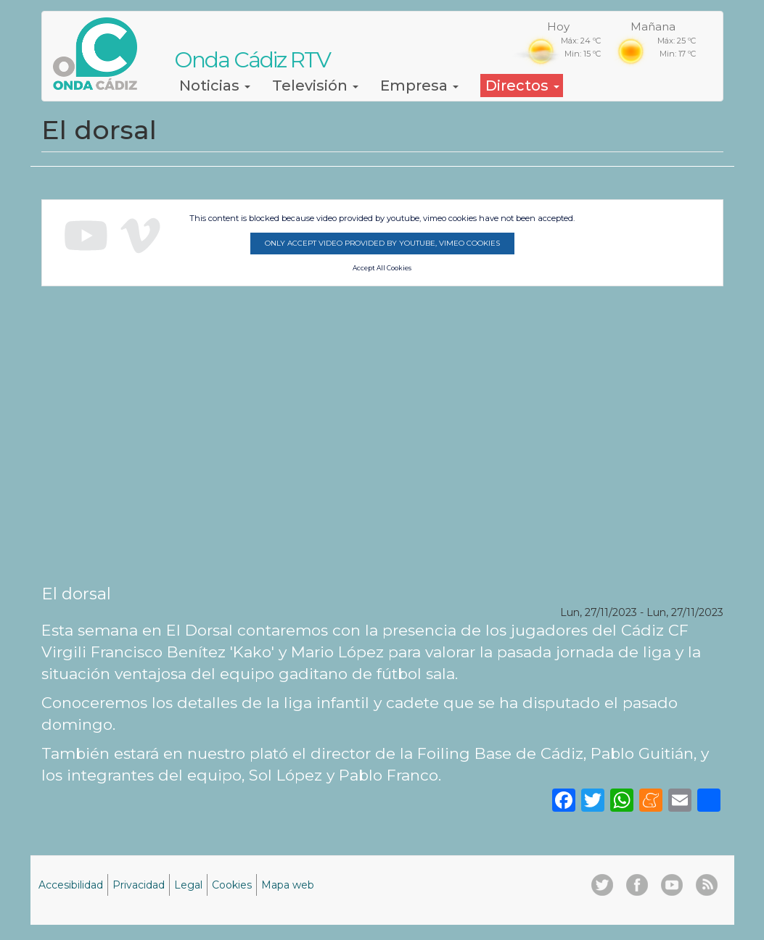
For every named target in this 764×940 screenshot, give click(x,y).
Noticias (214, 85)
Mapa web (287, 884)
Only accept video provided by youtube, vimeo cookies (382, 243)
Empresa (419, 85)
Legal (188, 884)
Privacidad (138, 884)
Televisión (315, 85)
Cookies (232, 884)
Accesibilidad (70, 884)
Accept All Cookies (382, 268)
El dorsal (76, 593)
